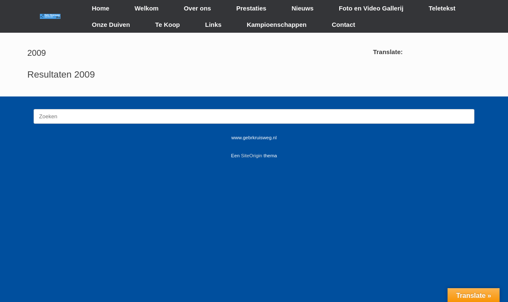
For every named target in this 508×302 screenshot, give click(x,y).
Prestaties (251, 8)
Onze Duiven (111, 24)
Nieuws (302, 8)
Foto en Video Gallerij (371, 8)
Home (101, 8)
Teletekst (442, 8)
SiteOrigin (251, 155)
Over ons (197, 8)
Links (213, 24)
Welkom (146, 8)
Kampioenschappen (277, 24)
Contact (343, 24)
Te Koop (167, 24)
